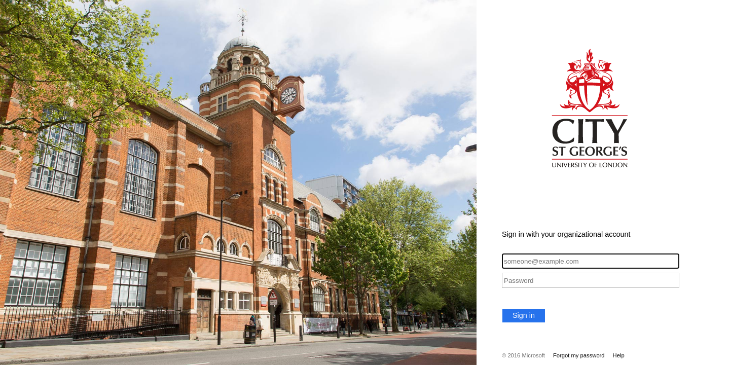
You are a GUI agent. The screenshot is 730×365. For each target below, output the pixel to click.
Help (619, 355)
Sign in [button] (524, 315)
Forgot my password (579, 355)
